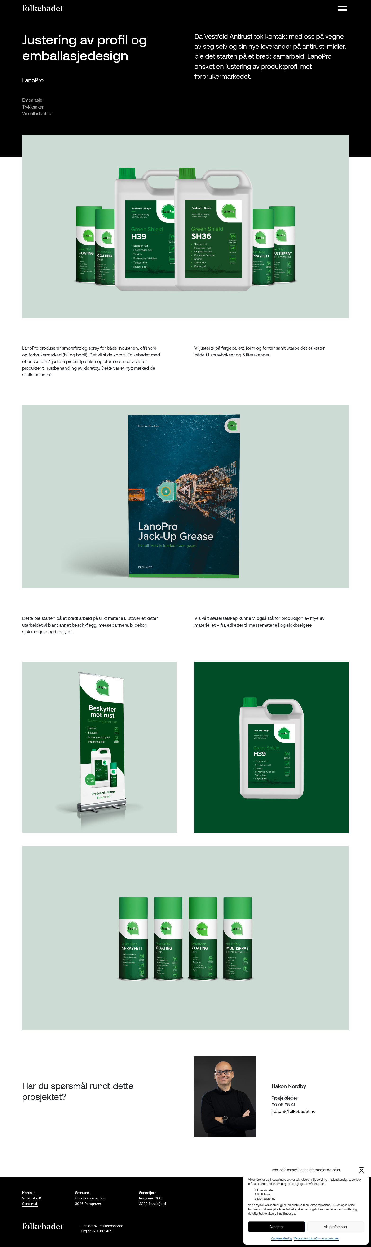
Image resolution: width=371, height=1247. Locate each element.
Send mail (30, 1203)
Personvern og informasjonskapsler (316, 1238)
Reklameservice (110, 1226)
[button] (361, 1170)
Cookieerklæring (281, 1238)
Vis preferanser (335, 1227)
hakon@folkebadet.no (294, 1111)
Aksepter (276, 1227)
